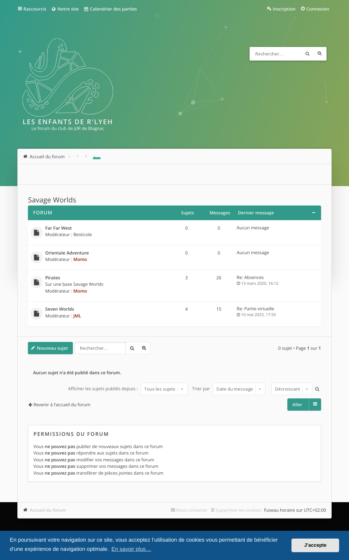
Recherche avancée (320, 54)
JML (77, 316)
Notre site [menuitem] (65, 9)
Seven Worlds (59, 309)
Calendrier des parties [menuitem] (110, 9)
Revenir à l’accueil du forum (62, 404)
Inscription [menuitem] (284, 9)
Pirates (52, 278)
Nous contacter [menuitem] (192, 510)
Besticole (82, 234)
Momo (80, 259)
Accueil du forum (48, 510)
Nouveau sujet (52, 348)
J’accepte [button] (315, 545)
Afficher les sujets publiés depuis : (128, 389)
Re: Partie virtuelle (255, 309)
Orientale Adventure (67, 253)
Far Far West (58, 228)
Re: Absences (250, 277)
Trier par (228, 389)
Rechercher (307, 54)
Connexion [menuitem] (317, 9)
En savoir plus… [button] (131, 549)
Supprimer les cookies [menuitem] (238, 510)
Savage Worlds (52, 200)
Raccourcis (34, 9)
